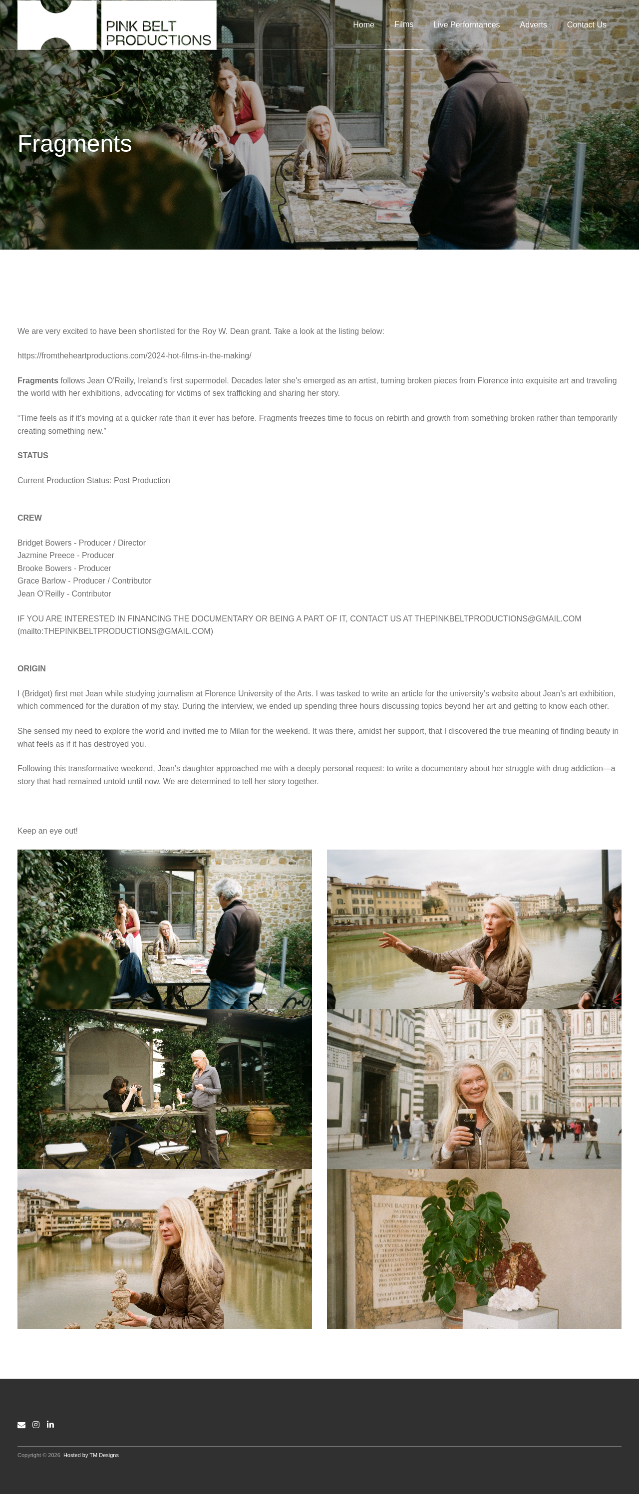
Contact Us (587, 24)
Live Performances (466, 24)
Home (363, 24)
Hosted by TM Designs (91, 1455)
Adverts (533, 24)
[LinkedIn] (50, 1425)
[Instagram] (35, 1425)
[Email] (21, 1425)
